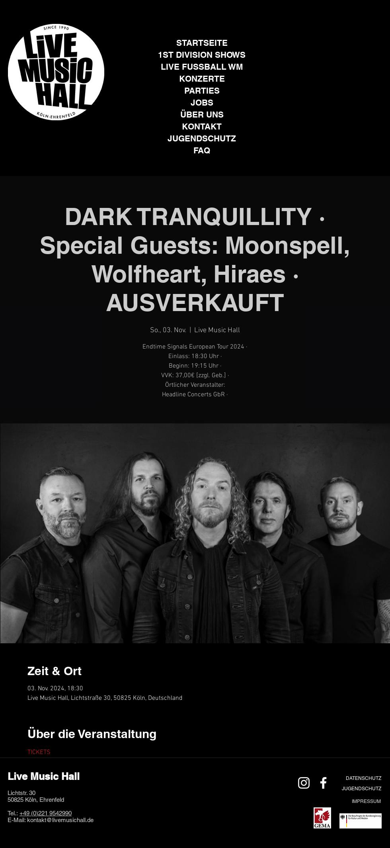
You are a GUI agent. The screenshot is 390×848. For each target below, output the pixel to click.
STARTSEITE (202, 43)
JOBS (202, 103)
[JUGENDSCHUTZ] (361, 788)
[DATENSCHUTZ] (363, 778)
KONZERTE (202, 79)
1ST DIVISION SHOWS (202, 55)
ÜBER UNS (202, 114)
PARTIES (202, 91)
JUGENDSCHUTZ (202, 138)
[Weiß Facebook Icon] (323, 783)
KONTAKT (202, 126)
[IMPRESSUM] (366, 801)
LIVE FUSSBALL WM (202, 67)
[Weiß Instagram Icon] (304, 783)
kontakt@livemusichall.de (60, 820)
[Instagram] (46, 132)
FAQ (201, 150)
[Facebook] (66, 132)
